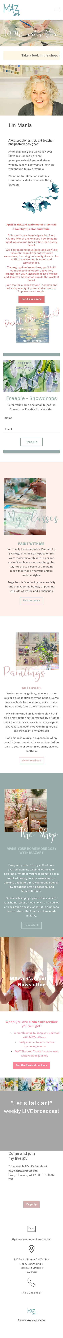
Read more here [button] (32, 299)
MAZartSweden (27, 1170)
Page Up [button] (31, 1204)
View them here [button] (31, 760)
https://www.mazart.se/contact (31, 1239)
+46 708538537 (31, 1292)
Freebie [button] (31, 442)
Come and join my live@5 (21, 1156)
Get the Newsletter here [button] (31, 1065)
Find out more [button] (31, 600)
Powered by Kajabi (31, 1329)
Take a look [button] (31, 925)
